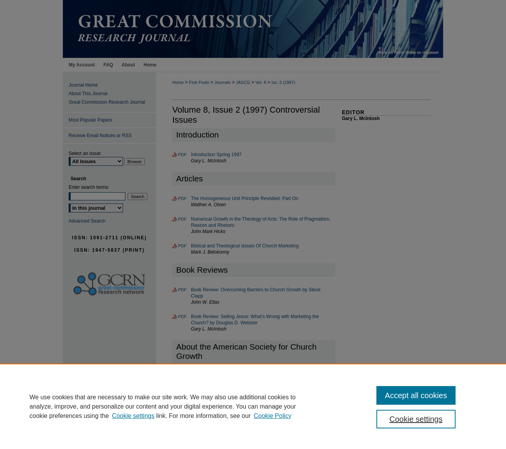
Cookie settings (133, 415)
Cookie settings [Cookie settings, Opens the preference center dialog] (416, 419)
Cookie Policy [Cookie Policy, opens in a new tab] (272, 415)
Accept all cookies (416, 395)
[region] (253, 406)
